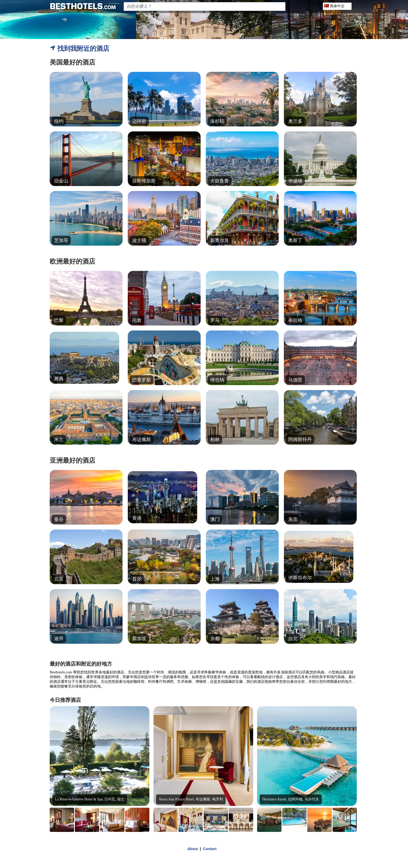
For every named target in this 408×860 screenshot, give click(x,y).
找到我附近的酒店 (79, 48)
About (192, 849)
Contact (209, 849)
